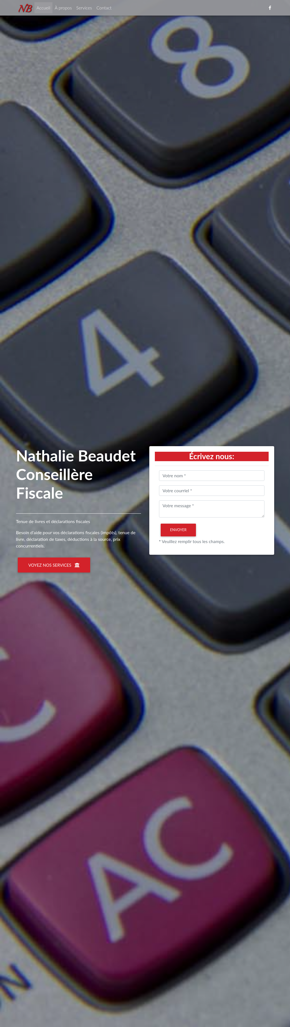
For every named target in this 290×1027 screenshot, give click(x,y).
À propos (63, 8)
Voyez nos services (54, 565)
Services (84, 8)
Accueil (44, 8)
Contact (104, 8)
